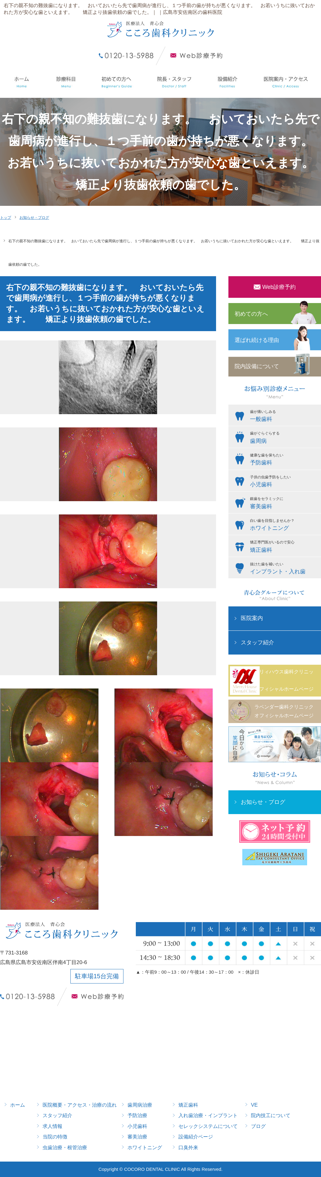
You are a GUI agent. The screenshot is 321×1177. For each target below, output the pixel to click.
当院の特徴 (55, 1136)
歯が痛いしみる (284, 417)
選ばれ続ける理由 (257, 340)
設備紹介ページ (195, 1136)
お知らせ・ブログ (34, 217)
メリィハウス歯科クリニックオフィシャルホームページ (284, 680)
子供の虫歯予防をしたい (284, 482)
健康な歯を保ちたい (284, 460)
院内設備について (257, 366)
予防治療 (137, 1115)
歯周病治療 (139, 1105)
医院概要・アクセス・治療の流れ (80, 1105)
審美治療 (137, 1136)
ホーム (17, 1105)
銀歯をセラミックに (284, 504)
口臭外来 (188, 1147)
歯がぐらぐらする (284, 438)
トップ (5, 217)
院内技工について (270, 1115)
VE (254, 1105)
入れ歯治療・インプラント (208, 1115)
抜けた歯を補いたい (284, 569)
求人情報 (52, 1126)
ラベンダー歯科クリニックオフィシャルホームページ (284, 711)
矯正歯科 (188, 1105)
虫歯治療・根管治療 (65, 1147)
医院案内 (252, 618)
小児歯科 (137, 1126)
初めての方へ (251, 314)
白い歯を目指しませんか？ (284, 525)
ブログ (258, 1126)
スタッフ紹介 (257, 642)
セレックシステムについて (208, 1126)
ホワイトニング (144, 1147)
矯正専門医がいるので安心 (284, 547)
